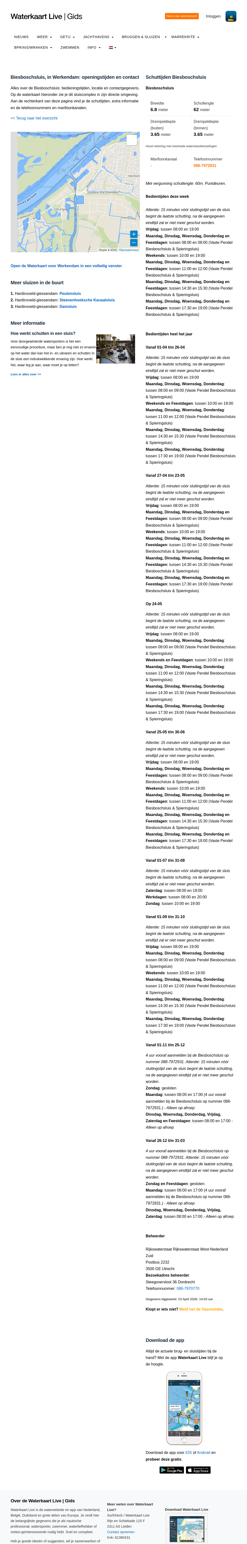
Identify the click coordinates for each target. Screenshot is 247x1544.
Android (203, 1453)
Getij (67, 37)
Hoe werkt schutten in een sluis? (43, 333)
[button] (131, 140)
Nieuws (21, 37)
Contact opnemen (121, 1532)
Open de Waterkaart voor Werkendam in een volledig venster (66, 266)
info (94, 47)
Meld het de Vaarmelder (200, 1309)
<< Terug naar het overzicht (34, 118)
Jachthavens (98, 37)
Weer (44, 37)
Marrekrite (185, 37)
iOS (188, 1453)
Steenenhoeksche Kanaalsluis (87, 300)
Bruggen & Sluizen (141, 37)
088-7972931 (205, 166)
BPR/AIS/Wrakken (33, 47)
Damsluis (68, 307)
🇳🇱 (112, 47)
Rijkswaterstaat (129, 250)
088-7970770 (188, 1288)
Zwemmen (70, 47)
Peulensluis (70, 294)
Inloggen (213, 16)
